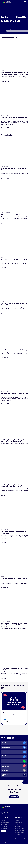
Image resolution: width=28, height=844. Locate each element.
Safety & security (5, 822)
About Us (3, 820)
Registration (18, 820)
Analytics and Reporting (20, 838)
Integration (17, 836)
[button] (24, 2)
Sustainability (4, 828)
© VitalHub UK (4, 842)
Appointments (18, 822)
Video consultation (19, 832)
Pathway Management (20, 830)
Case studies (4, 826)
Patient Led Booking (19, 828)
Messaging (17, 826)
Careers (3, 830)
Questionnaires (18, 834)
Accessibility (4, 824)
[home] (6, 2)
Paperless (17, 824)
